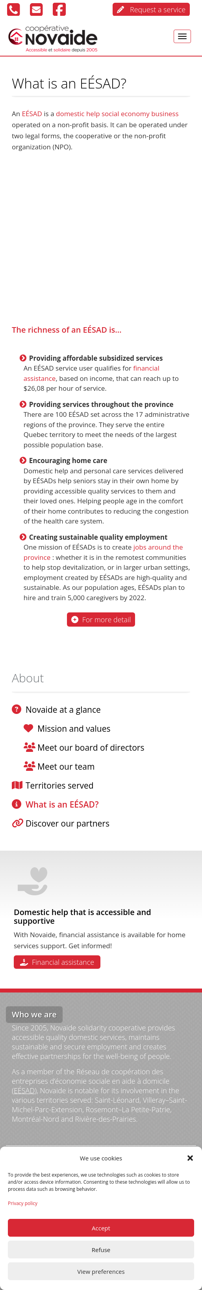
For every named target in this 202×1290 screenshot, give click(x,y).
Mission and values (73, 728)
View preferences (100, 1271)
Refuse (101, 1250)
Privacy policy (22, 1203)
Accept (101, 1228)
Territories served (60, 785)
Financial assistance (57, 962)
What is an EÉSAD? (62, 804)
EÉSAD (24, 1090)
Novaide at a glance (63, 709)
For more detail (101, 619)
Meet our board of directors (90, 747)
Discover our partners (67, 823)
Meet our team (66, 766)
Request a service (151, 9)
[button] (190, 1158)
